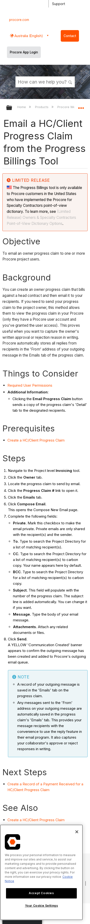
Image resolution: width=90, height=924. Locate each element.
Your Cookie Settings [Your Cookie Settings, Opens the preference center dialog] (41, 905)
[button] (70, 81)
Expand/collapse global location (81, 106)
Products (42, 107)
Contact (70, 36)
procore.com (19, 20)
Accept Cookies (41, 893)
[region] (41, 872)
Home (22, 107)
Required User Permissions (29, 385)
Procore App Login (24, 52)
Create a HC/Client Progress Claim (36, 440)
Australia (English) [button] (28, 36)
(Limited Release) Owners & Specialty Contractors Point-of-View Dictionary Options (41, 217)
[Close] (77, 831)
